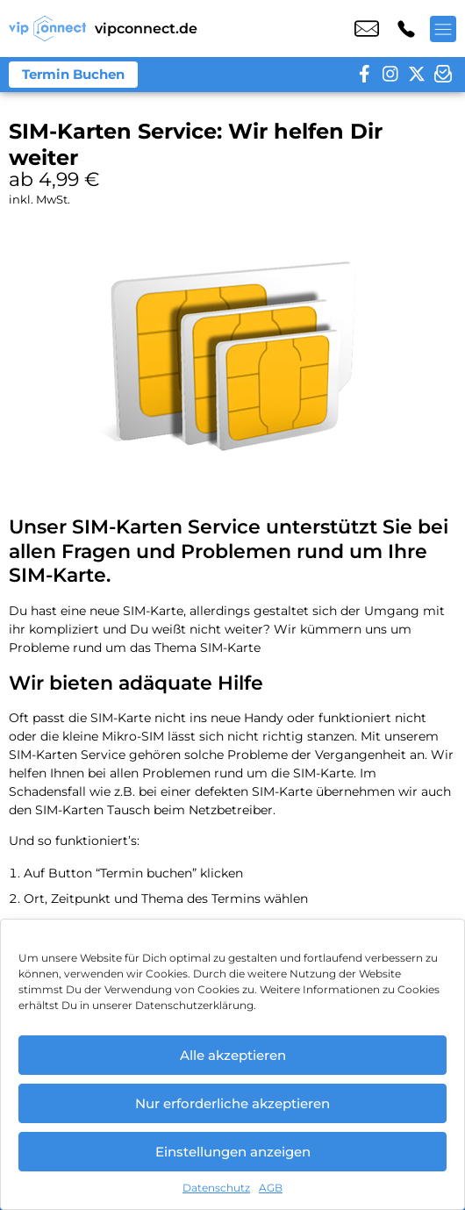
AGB (271, 1187)
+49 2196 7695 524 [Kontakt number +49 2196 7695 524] (406, 28)
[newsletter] (443, 74)
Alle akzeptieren (233, 1055)
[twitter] (417, 74)
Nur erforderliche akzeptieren (232, 1103)
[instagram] (390, 74)
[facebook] (364, 74)
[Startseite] (47, 28)
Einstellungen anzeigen (233, 1151)
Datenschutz (216, 1187)
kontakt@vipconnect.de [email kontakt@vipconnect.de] (367, 28)
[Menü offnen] (443, 29)
